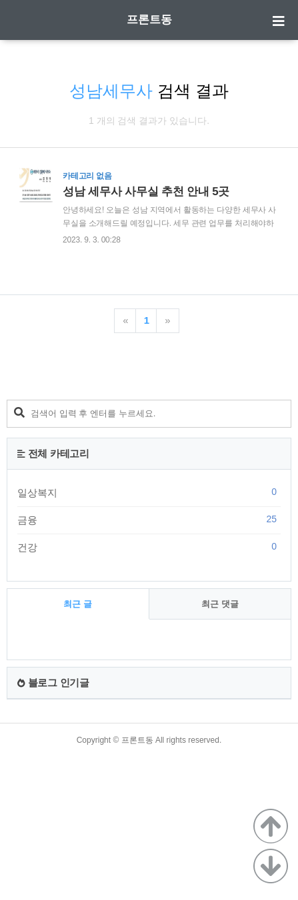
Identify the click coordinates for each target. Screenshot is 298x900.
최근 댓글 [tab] (220, 737)
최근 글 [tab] (77, 737)
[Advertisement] (149, 443)
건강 (149, 680)
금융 (149, 653)
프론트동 (149, 19)
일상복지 (149, 626)
